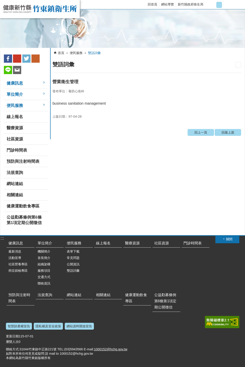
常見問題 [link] (73, 258)
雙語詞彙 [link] (94, 53)
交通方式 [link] (44, 277)
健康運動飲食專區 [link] (23, 206)
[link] (122, 29)
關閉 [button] (229, 239)
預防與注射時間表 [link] (23, 161)
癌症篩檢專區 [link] (18, 270)
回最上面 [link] (228, 132)
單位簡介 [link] (15, 94)
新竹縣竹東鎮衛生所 (40, 9)
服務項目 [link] (44, 270)
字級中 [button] (219, 5)
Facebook (8, 58)
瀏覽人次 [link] (12, 342)
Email (17, 70)
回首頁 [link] (152, 4)
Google (17, 58)
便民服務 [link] (15, 105)
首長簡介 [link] (44, 258)
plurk (35, 58)
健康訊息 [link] (15, 83)
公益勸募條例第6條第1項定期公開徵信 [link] (24, 220)
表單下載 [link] (73, 251)
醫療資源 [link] (15, 128)
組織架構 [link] (44, 264)
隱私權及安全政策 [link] (48, 326)
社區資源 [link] (15, 139)
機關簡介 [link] (44, 251)
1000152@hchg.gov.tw (110, 349)
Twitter (26, 58)
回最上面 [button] (233, 364)
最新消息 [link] (14, 251)
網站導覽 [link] (167, 4)
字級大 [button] (227, 5)
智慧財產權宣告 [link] (19, 326)
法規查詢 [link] (15, 172)
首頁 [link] (61, 53)
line (8, 70)
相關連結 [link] (15, 195)
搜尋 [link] (237, 5)
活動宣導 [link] (14, 258)
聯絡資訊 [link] (44, 283)
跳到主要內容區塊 (2, 2)
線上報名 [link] (15, 116)
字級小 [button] (211, 5)
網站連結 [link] (15, 183)
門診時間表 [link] (17, 150)
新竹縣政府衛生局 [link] (190, 4)
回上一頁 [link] (200, 132)
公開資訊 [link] (73, 264)
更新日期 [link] (12, 336)
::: (82, 2)
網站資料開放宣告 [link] (79, 326)
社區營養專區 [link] (18, 264)
